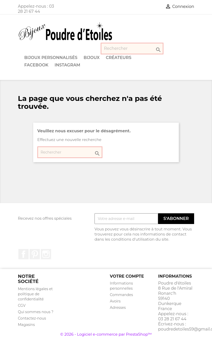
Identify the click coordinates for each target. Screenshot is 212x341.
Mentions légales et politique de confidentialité (35, 294)
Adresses (118, 307)
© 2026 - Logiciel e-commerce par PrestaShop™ (106, 334)
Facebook (36, 65)
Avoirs (115, 301)
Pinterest (35, 254)
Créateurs (118, 57)
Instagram (67, 65)
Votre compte (127, 276)
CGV (22, 305)
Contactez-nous (32, 318)
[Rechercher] (132, 48)
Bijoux (92, 57)
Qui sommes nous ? (35, 312)
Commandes (121, 294)
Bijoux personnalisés (50, 57)
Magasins (26, 324)
